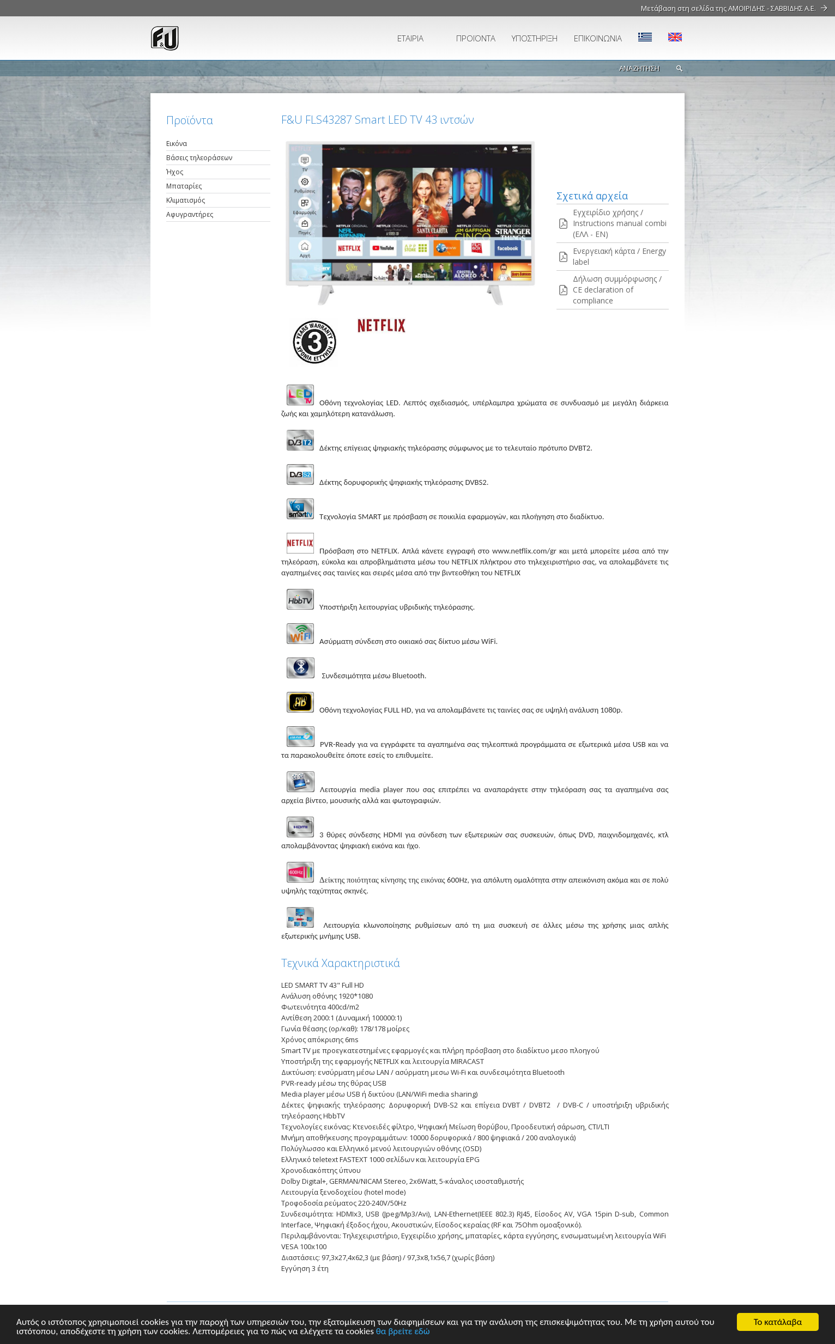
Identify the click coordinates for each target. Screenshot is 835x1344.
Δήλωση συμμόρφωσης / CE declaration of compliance (617, 289)
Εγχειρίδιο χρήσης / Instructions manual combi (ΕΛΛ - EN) (620, 223)
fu (213, 38)
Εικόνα (176, 143)
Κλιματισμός (185, 200)
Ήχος (174, 172)
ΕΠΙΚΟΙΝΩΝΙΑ (598, 38)
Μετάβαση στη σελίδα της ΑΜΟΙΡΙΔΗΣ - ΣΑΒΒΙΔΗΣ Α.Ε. (728, 8)
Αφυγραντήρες (189, 214)
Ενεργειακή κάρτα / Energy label (619, 256)
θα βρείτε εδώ (403, 1331)
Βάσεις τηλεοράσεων (199, 157)
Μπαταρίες (184, 186)
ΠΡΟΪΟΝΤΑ (475, 38)
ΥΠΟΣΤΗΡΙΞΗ (535, 38)
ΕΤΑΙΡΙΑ (410, 38)
